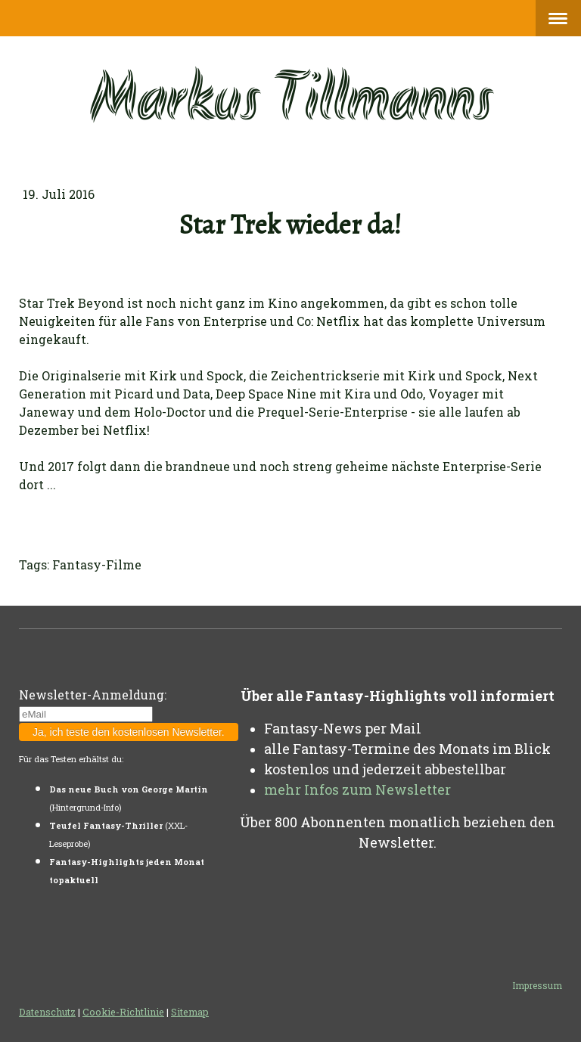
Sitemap (190, 1012)
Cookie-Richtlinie (123, 1012)
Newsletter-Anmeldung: (92, 694)
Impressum (537, 985)
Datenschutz (47, 1012)
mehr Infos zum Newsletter (357, 789)
